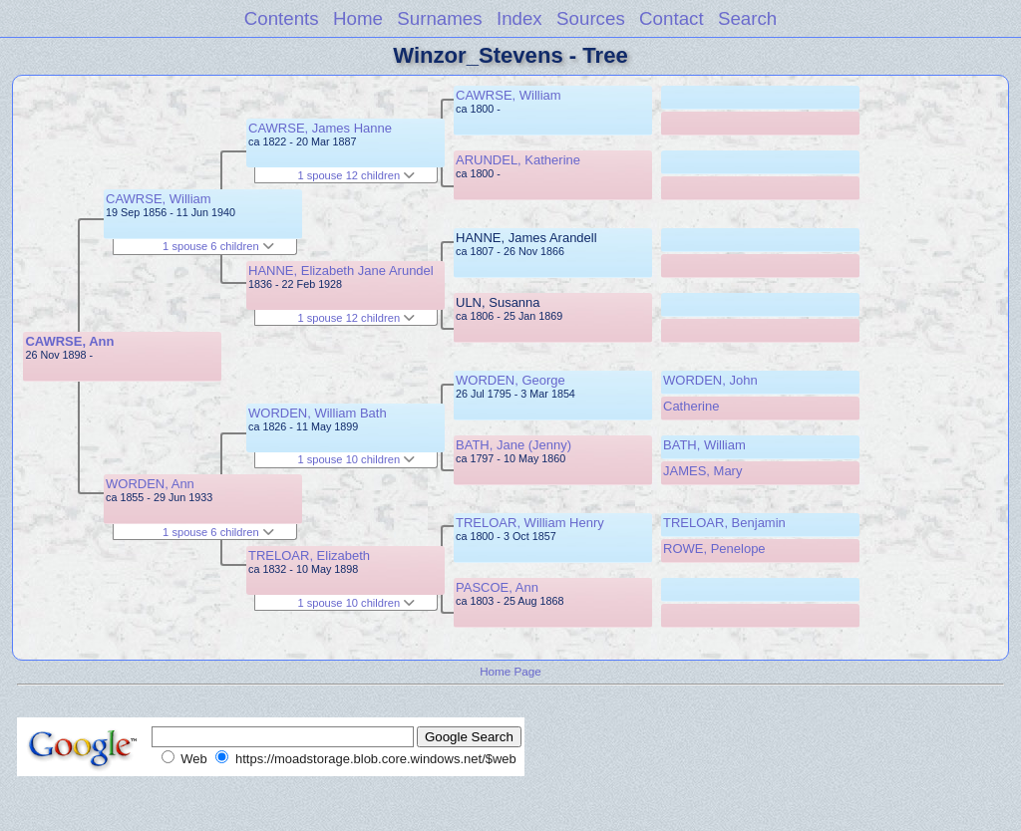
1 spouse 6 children (218, 246)
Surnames (439, 18)
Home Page (510, 671)
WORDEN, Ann (150, 483)
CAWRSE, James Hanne (320, 128)
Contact (671, 18)
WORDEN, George (510, 380)
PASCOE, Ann (497, 587)
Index (519, 18)
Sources (590, 18)
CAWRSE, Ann (69, 341)
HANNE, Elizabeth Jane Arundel (341, 270)
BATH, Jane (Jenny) (513, 444)
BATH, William (704, 444)
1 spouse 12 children (356, 175)
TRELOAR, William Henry (530, 522)
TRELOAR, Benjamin (724, 522)
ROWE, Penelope (714, 548)
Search (747, 18)
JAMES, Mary (702, 470)
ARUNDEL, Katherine (518, 159)
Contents (281, 18)
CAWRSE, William (158, 198)
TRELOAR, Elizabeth (309, 555)
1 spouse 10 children (356, 459)
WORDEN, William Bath (317, 413)
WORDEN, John (710, 380)
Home (358, 18)
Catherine (691, 406)
